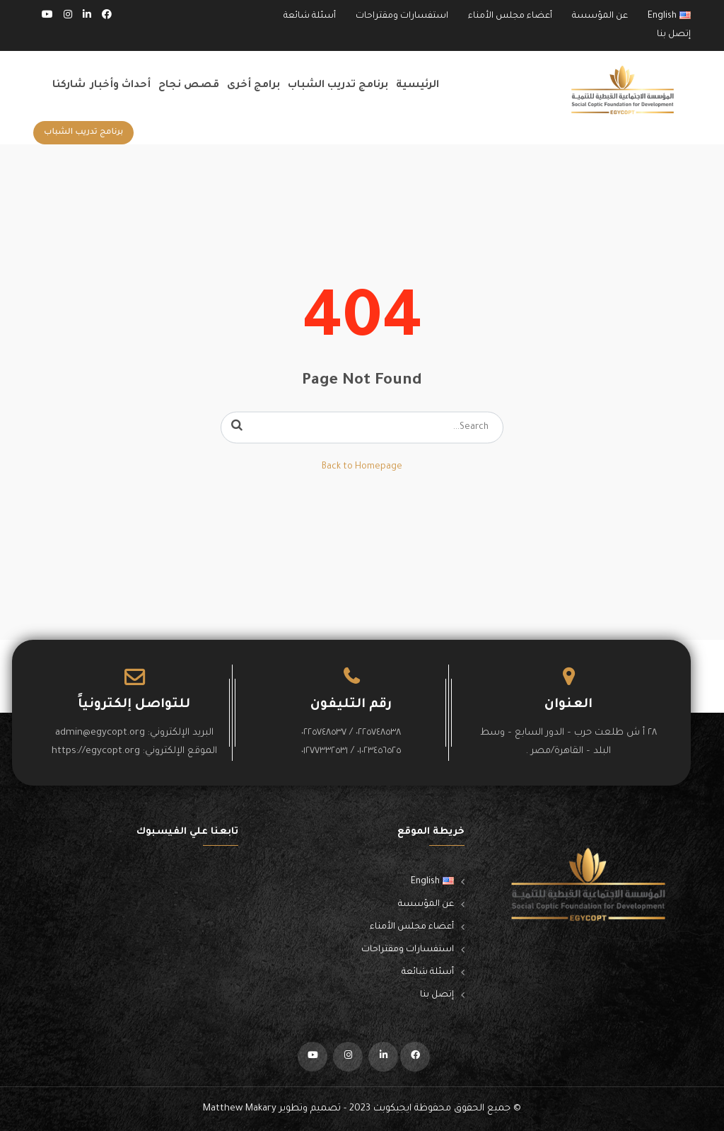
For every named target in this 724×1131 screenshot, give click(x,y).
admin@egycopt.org (100, 733)
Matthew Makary (239, 1108)
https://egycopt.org (96, 751)
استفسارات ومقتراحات (402, 16)
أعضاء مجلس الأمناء (510, 16)
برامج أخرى (253, 85)
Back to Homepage (362, 467)
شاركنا (69, 85)
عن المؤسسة (600, 16)
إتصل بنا (674, 35)
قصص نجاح (188, 85)
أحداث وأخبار (120, 85)
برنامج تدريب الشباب (338, 85)
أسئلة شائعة (310, 16)
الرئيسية (417, 85)
